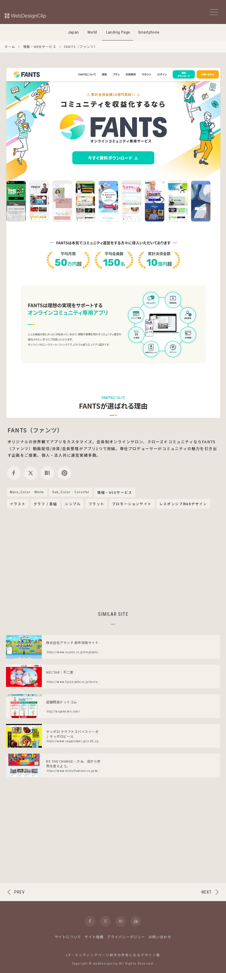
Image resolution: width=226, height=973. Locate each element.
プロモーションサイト (132, 503)
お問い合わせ (160, 936)
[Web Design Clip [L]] (26, 15)
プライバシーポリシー (126, 936)
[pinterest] (64, 473)
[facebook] (14, 473)
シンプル (73, 503)
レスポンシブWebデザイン (183, 503)
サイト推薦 (94, 936)
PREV (19, 892)
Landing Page (118, 32)
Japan (73, 32)
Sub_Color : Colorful (70, 492)
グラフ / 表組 (45, 503)
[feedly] (136, 921)
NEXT (206, 892)
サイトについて (68, 936)
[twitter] (30, 473)
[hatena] (47, 473)
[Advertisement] (113, 558)
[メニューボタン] (214, 12)
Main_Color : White (27, 492)
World (92, 32)
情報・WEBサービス (114, 493)
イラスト (18, 503)
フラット (96, 503)
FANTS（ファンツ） (35, 430)
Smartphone (149, 32)
